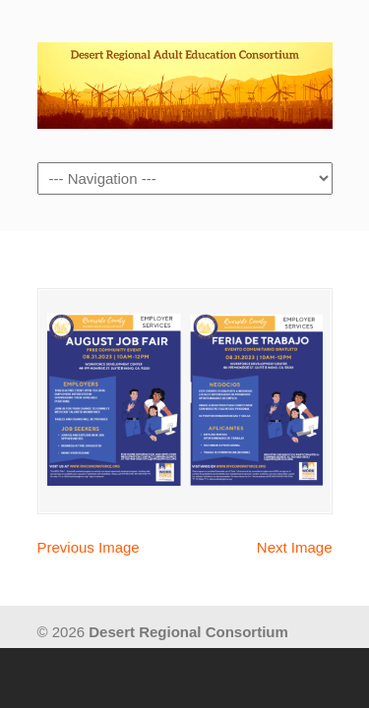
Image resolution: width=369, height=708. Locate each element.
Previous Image (88, 547)
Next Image (295, 547)
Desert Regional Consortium (185, 79)
